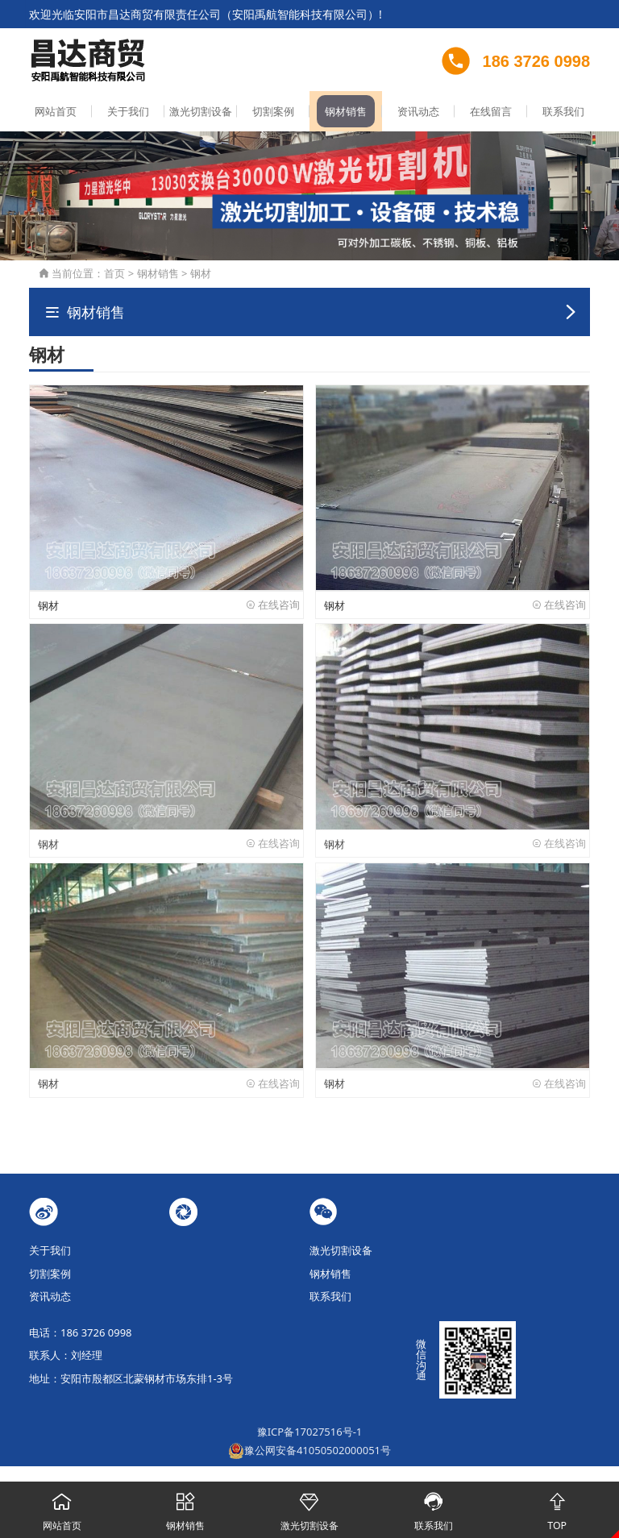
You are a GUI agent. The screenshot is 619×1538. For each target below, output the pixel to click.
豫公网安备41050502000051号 (309, 1450)
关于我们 (128, 113)
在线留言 (491, 113)
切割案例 (273, 113)
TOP (557, 1507)
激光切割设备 (200, 113)
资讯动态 (418, 113)
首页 (114, 275)
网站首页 (56, 113)
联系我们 (563, 113)
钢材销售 (346, 113)
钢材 (200, 275)
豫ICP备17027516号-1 (310, 1432)
